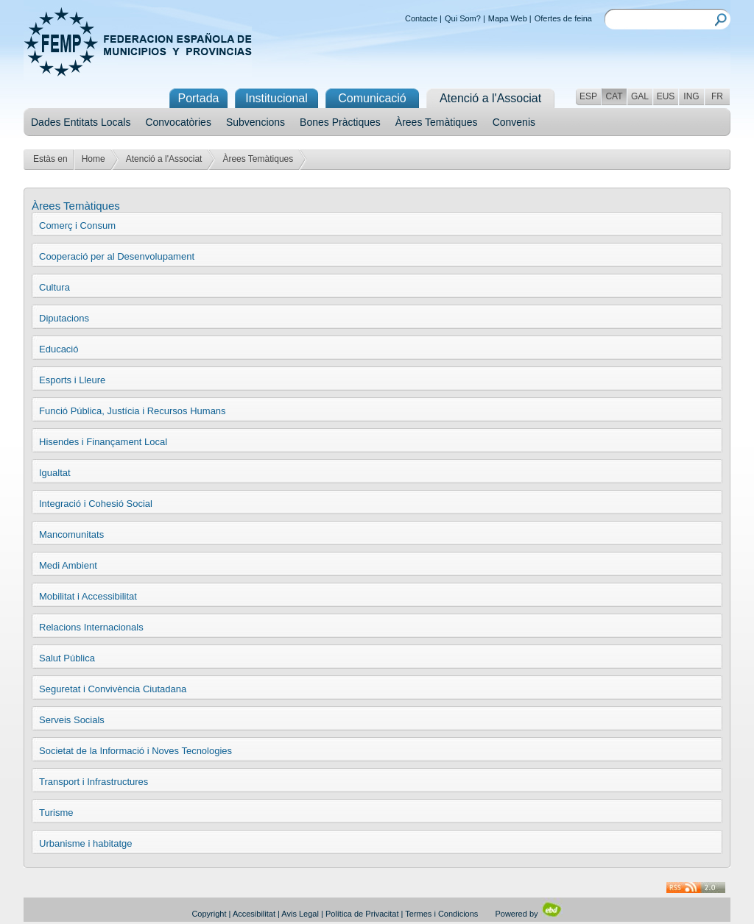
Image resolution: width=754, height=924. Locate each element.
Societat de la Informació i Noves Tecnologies (135, 750)
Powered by (528, 913)
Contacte (421, 18)
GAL (640, 96)
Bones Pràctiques (340, 122)
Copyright (208, 913)
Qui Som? (463, 18)
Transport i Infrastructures (93, 781)
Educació (58, 349)
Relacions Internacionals (91, 627)
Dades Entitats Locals (80, 122)
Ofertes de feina (563, 18)
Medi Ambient (68, 565)
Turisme (56, 812)
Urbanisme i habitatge (85, 843)
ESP (588, 96)
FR (717, 96)
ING (691, 96)
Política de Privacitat (362, 913)
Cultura (54, 287)
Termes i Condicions (441, 913)
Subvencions (255, 122)
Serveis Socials (72, 719)
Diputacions (64, 318)
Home (93, 159)
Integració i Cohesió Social (95, 503)
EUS (666, 96)
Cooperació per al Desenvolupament (116, 256)
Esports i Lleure (72, 379)
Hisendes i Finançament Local (103, 441)
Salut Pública (67, 658)
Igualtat (55, 472)
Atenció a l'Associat (164, 159)
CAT (613, 96)
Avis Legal (300, 913)
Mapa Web (507, 18)
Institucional (276, 98)
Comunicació (372, 98)
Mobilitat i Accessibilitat (88, 596)
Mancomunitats (71, 534)
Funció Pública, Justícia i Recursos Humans (132, 410)
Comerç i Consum (77, 225)
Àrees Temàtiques (436, 122)
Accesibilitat (254, 913)
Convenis (514, 122)
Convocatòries (178, 122)
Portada (198, 98)
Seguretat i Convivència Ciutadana (112, 688)
